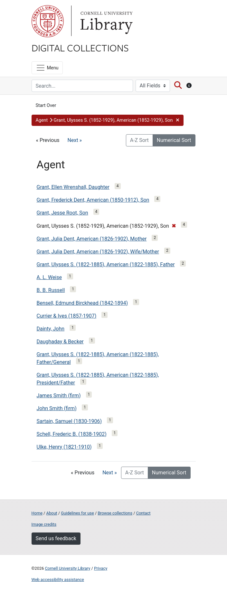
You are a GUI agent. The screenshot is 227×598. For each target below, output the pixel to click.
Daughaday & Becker (60, 342)
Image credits (44, 524)
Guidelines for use (77, 513)
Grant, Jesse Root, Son (62, 213)
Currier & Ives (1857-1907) (67, 316)
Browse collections (115, 513)
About (51, 513)
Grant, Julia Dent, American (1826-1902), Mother (92, 239)
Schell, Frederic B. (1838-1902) (72, 434)
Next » (75, 140)
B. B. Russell (51, 290)
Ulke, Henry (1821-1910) (64, 447)
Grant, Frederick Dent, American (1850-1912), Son (93, 200)
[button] (108, 120)
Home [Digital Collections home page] (37, 513)
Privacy (100, 568)
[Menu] (47, 67)
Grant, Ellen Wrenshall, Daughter (73, 187)
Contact (143, 513)
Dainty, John (51, 329)
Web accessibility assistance (58, 579)
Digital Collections (80, 47)
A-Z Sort (139, 140)
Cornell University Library (67, 568)
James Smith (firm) (59, 395)
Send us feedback (56, 538)
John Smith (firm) (57, 408)
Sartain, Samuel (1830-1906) (69, 421)
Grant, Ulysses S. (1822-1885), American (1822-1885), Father (106, 264)
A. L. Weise (49, 277)
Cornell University (48, 21)
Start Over (46, 105)
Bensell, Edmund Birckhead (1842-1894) (82, 303)
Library (105, 21)
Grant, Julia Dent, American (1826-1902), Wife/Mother (98, 252)
